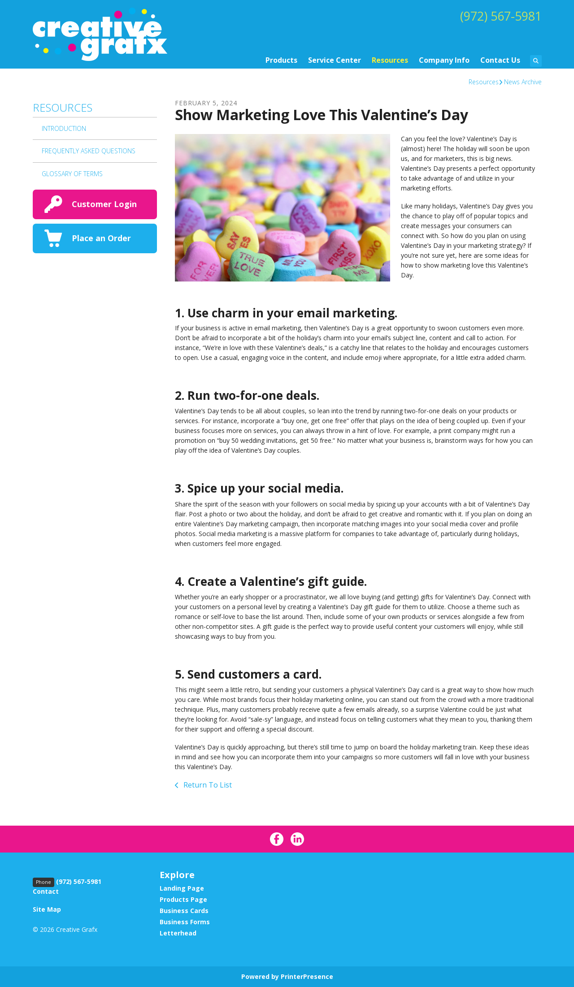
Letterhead (178, 933)
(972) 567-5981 (499, 15)
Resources (390, 60)
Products (281, 60)
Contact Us (500, 60)
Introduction (64, 128)
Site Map (47, 909)
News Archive (523, 82)
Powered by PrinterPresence (287, 976)
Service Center (334, 60)
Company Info (444, 60)
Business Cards (184, 910)
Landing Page (182, 888)
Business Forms (185, 922)
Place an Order (101, 238)
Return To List (207, 785)
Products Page (183, 899)
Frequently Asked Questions (88, 151)
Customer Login (104, 204)
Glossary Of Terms (72, 173)
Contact (46, 891)
